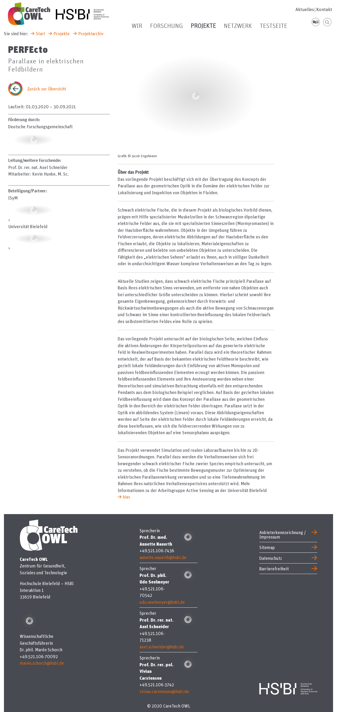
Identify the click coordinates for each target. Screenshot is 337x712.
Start (40, 33)
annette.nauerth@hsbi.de (163, 557)
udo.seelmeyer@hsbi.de (162, 602)
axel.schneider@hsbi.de (162, 646)
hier (126, 497)
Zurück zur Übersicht (46, 88)
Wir (137, 26)
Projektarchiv (90, 33)
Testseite (273, 26)
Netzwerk (238, 26)
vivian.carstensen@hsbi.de (164, 691)
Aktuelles (304, 9)
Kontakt (324, 9)
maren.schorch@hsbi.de (42, 663)
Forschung (166, 26)
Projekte (203, 26)
